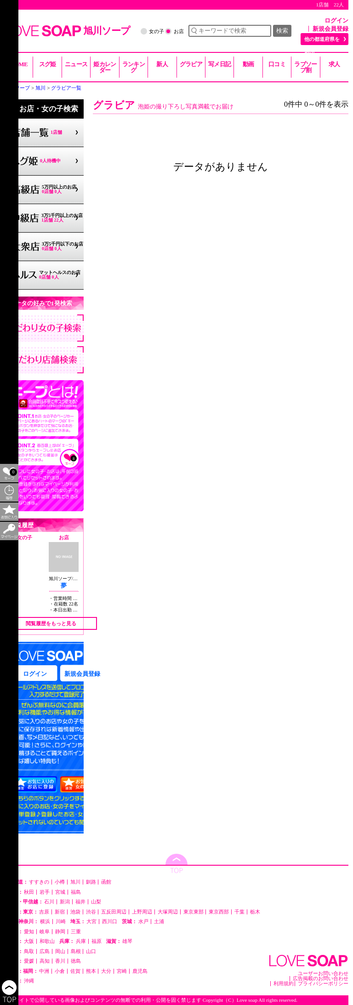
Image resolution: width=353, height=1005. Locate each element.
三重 (76, 931)
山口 (91, 951)
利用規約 (283, 983)
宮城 (60, 892)
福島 (76, 892)
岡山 (60, 951)
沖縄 (29, 980)
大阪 (29, 941)
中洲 (44, 971)
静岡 (60, 931)
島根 (76, 951)
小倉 (60, 971)
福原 (96, 941)
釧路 (91, 882)
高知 (45, 961)
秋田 (29, 892)
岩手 (45, 892)
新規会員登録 (330, 29)
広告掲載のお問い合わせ (320, 978)
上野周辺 (142, 911)
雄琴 (127, 941)
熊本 (91, 971)
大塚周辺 (168, 911)
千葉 (239, 911)
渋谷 (91, 911)
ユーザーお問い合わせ (323, 973)
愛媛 (29, 961)
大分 (106, 971)
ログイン (336, 20)
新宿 (60, 911)
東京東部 (193, 911)
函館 (106, 882)
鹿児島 (140, 971)
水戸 (143, 921)
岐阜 (45, 931)
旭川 (75, 882)
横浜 (45, 921)
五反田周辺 (113, 911)
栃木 (255, 911)
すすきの (39, 882)
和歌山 (47, 941)
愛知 (29, 931)
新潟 (65, 901)
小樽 (60, 882)
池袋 (75, 911)
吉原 (44, 911)
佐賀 (75, 971)
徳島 (76, 961)
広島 (45, 951)
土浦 (159, 921)
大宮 (91, 921)
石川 (49, 901)
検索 (282, 30)
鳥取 (29, 951)
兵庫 (81, 941)
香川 (60, 961)
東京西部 (219, 911)
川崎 (61, 921)
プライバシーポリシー (323, 983)
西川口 (109, 921)
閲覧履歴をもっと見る (51, 623)
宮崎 (122, 971)
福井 (80, 901)
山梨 (96, 901)
